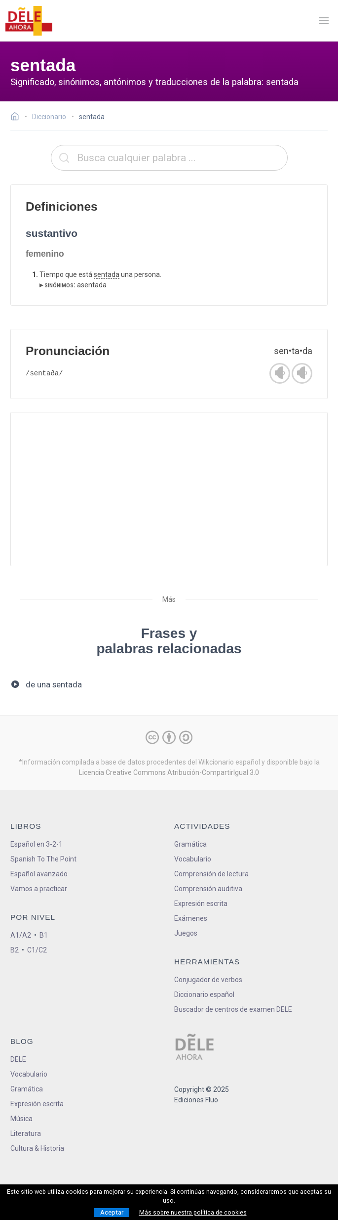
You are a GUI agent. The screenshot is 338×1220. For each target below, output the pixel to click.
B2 (14, 950)
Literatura (25, 1133)
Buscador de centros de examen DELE (233, 1009)
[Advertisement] (169, 489)
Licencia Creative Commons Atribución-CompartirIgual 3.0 (169, 772)
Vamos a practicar (38, 889)
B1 (43, 935)
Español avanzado (39, 874)
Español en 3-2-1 (36, 844)
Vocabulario (192, 859)
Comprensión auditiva (208, 889)
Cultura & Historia (37, 1148)
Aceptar (111, 1212)
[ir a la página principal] (28, 20)
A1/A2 (20, 935)
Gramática (190, 844)
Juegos (185, 933)
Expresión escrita (200, 903)
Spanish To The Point (43, 859)
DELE (18, 1059)
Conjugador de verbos (208, 980)
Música (21, 1119)
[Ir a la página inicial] (17, 118)
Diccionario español (204, 994)
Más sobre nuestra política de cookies (193, 1212)
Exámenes (190, 918)
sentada (106, 274)
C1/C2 (37, 950)
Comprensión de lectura (211, 874)
